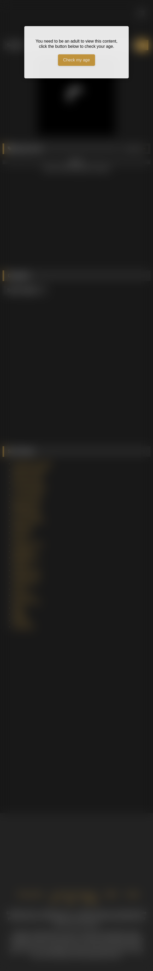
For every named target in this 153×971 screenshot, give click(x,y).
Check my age (76, 60)
